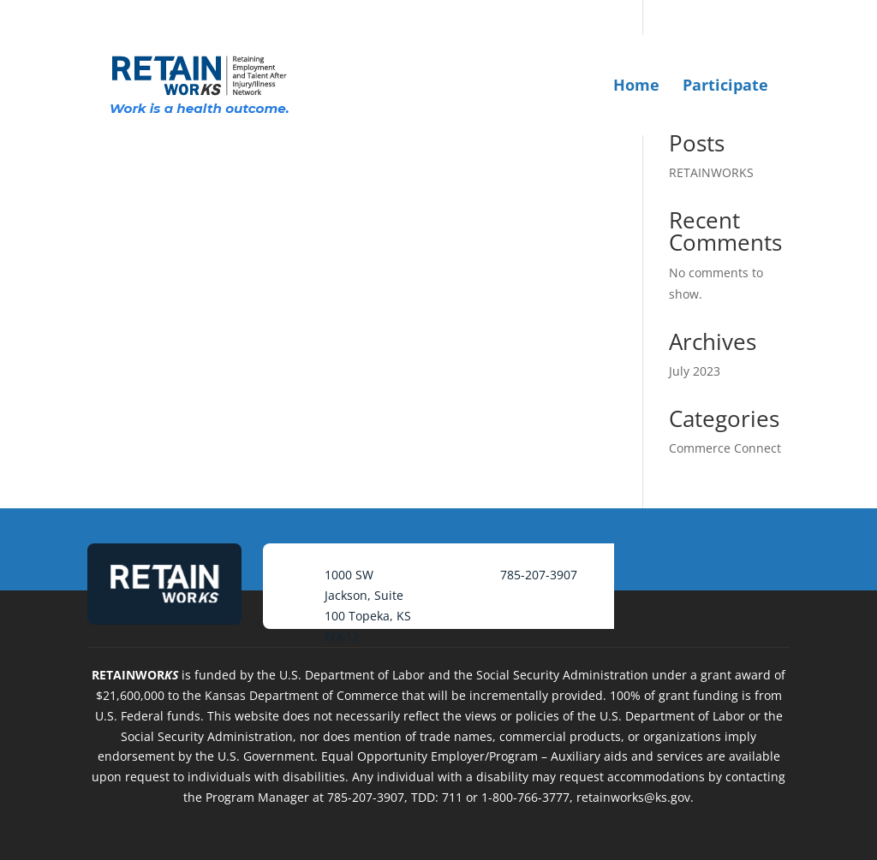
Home (636, 84)
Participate (725, 84)
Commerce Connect (725, 448)
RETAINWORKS (711, 172)
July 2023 (694, 371)
